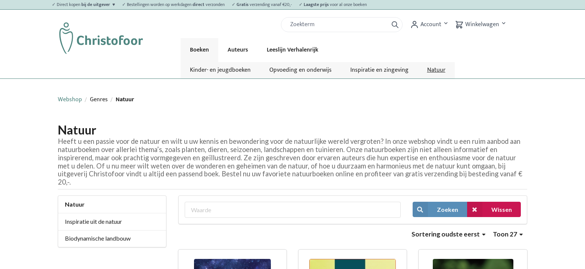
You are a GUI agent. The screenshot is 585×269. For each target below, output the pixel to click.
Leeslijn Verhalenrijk (292, 50)
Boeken (199, 50)
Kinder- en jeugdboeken (220, 70)
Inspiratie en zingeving (379, 70)
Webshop (70, 100)
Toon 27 (508, 234)
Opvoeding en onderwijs (300, 70)
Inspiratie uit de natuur (93, 221)
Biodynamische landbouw (98, 238)
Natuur (436, 70)
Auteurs (238, 50)
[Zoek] (338, 24)
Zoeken (435, 209)
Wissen (489, 209)
